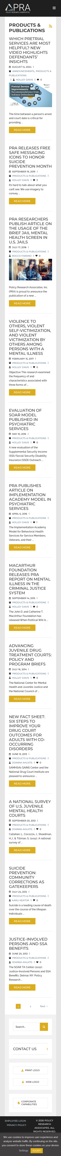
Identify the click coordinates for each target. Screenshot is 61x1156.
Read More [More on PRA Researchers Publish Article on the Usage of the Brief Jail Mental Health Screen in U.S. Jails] (22, 303)
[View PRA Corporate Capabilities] (30, 1103)
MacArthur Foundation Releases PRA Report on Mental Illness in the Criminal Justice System (29, 579)
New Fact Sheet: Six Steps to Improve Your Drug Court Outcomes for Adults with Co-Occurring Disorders (27, 732)
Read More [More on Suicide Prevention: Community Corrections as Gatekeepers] (22, 921)
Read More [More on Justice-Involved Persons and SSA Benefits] (22, 987)
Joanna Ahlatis (22, 762)
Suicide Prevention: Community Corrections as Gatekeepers (26, 877)
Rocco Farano (22, 255)
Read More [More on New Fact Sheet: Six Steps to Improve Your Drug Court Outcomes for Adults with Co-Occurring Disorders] (22, 783)
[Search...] (26, 1027)
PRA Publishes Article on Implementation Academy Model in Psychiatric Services (30, 497)
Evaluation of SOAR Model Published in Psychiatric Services (25, 419)
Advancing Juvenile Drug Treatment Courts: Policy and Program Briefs (30, 654)
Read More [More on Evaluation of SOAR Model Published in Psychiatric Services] (22, 467)
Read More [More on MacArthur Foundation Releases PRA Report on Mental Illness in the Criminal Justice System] (22, 627)
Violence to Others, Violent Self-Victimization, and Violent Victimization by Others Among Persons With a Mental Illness (30, 337)
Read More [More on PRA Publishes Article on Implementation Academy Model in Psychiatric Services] (22, 547)
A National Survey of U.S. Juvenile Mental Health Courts (30, 808)
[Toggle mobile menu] (54, 8)
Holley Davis (24, 79)
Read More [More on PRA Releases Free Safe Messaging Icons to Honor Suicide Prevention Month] (22, 201)
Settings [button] (23, 1150)
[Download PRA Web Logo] (30, 1082)
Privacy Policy (16, 1125)
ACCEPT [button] (37, 1150)
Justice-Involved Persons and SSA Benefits (28, 944)
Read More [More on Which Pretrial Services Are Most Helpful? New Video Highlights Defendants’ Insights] (22, 130)
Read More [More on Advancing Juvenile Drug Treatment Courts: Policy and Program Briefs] (22, 698)
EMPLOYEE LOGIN (15, 1120)
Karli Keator (20, 900)
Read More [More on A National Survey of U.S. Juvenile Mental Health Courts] (22, 850)
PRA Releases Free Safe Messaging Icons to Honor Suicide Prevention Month (30, 157)
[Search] (44, 1027)
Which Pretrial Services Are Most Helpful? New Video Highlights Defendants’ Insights (29, 50)
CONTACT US (25, 1049)
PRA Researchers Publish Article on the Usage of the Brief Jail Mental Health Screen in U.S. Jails (30, 230)
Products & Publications (29, 175)
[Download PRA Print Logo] (30, 1070)
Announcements (23, 71)
